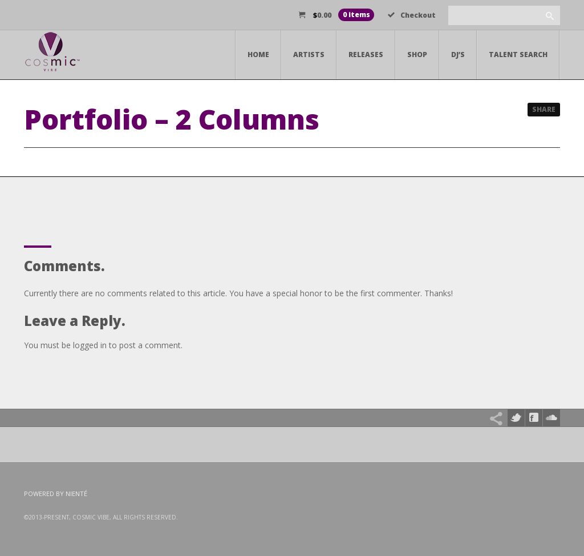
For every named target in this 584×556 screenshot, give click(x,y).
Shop (417, 54)
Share (543, 109)
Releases (365, 54)
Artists (309, 54)
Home (258, 54)
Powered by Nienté (55, 493)
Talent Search (518, 54)
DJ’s (458, 54)
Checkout (412, 15)
